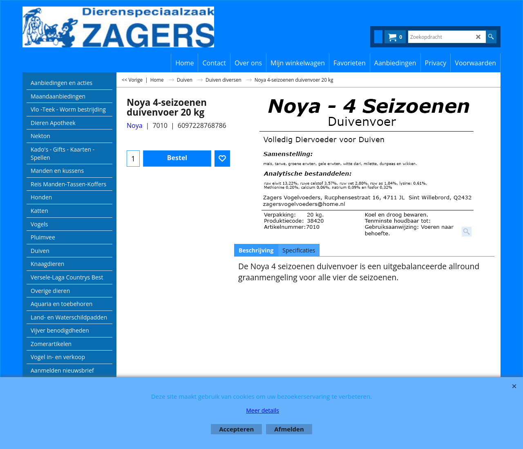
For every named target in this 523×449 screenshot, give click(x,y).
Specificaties (298, 250)
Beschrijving (256, 250)
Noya (135, 125)
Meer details (262, 410)
